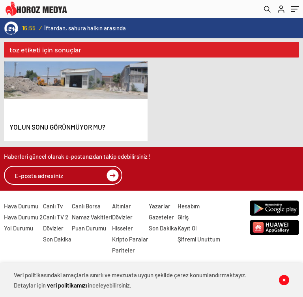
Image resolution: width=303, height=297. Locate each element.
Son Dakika (57, 239)
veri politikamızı (67, 285)
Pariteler (123, 250)
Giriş (183, 217)
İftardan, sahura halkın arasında (85, 28)
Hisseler (122, 228)
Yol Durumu (18, 228)
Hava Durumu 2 (23, 217)
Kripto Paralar (130, 239)
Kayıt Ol (187, 228)
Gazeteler (161, 217)
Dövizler (53, 228)
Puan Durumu (89, 228)
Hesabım (189, 206)
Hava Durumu (21, 206)
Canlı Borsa (86, 206)
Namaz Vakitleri (92, 217)
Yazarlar (159, 206)
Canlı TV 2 (55, 217)
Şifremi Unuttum (199, 239)
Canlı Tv (53, 206)
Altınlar (121, 206)
